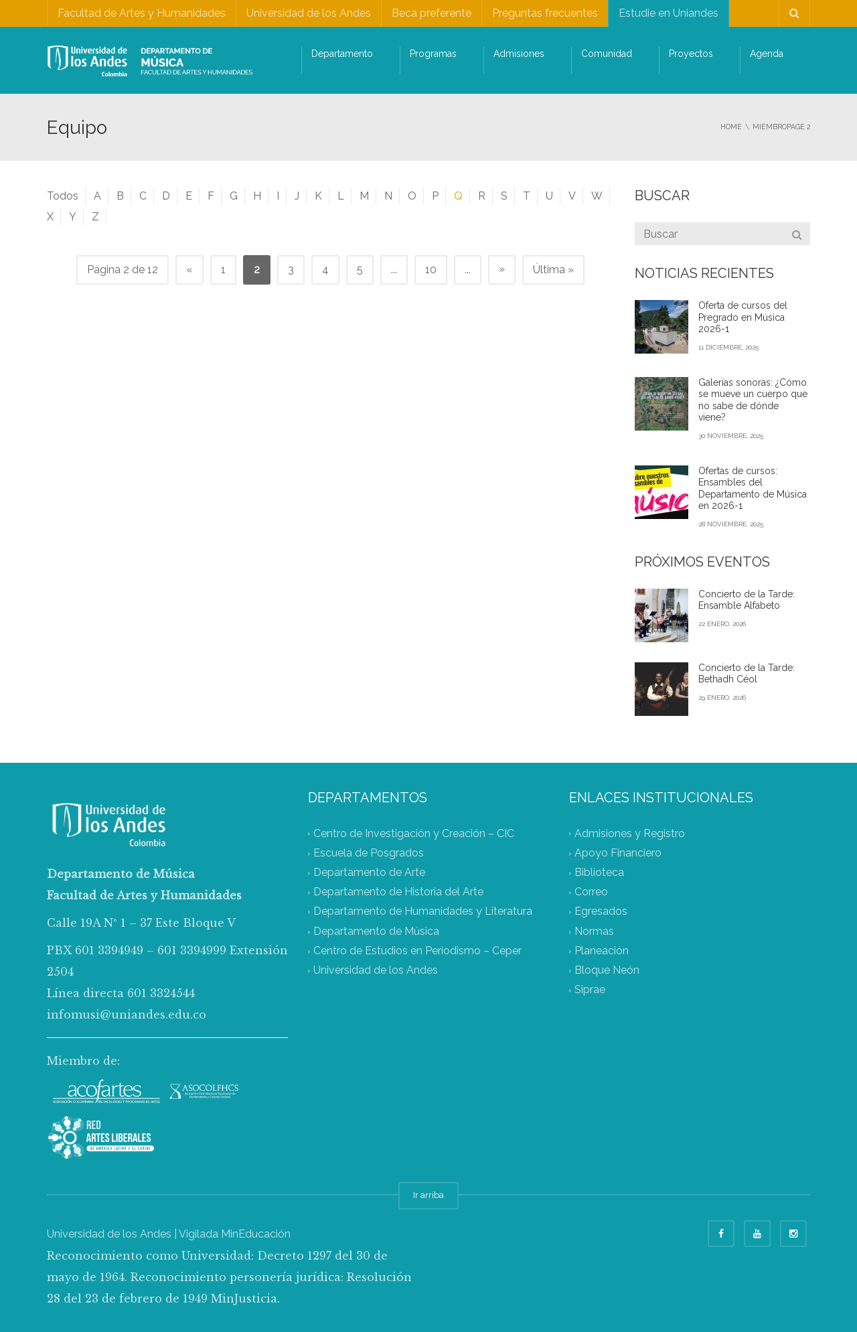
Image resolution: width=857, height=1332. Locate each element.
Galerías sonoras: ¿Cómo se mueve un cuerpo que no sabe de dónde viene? (752, 400)
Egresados (600, 911)
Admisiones (518, 53)
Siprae (589, 990)
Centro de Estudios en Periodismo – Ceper (417, 950)
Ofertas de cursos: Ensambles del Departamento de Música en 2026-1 (752, 488)
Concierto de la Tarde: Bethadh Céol (746, 673)
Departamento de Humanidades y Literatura (422, 911)
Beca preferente (431, 13)
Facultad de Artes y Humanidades (142, 13)
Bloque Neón (606, 970)
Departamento (342, 53)
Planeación (601, 950)
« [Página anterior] (189, 269)
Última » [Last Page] (553, 269)
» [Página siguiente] (502, 269)
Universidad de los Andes (308, 13)
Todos (62, 196)
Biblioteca (599, 872)
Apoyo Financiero (617, 852)
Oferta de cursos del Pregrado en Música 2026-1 (742, 317)
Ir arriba (428, 1195)
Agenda (766, 53)
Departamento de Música (376, 931)
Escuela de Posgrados (368, 852)
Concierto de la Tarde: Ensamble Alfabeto (746, 600)
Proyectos (691, 53)
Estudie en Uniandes (668, 13)
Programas (433, 53)
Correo (591, 892)
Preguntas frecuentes (545, 13)
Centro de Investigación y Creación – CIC (413, 833)
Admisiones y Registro (629, 833)
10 (431, 269)
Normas (594, 931)
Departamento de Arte (369, 872)
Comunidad (606, 53)
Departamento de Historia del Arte (398, 892)
